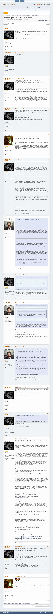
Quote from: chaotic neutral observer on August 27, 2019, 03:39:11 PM (28, 304)
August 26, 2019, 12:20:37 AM (19, 52)
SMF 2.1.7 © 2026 (5, 612)
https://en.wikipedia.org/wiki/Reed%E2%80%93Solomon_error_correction (28, 536)
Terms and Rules (44, 612)
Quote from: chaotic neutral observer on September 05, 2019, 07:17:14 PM (29, 415)
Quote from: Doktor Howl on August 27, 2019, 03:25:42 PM (27, 277)
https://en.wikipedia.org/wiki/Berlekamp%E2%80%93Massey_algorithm (28, 538)
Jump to (33, 605)
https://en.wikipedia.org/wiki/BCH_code (22, 537)
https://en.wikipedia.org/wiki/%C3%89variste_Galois (24, 534)
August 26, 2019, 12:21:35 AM (19, 78)
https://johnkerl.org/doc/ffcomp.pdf (21, 497)
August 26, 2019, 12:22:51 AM (19, 108)
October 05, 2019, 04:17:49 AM (20, 546)
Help (40, 612)
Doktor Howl (7, 216)
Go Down (5, 23)
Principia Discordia (9, 4)
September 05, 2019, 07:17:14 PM (20, 387)
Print (48, 23)
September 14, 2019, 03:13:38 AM (20, 438)
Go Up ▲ (49, 612)
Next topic (47, 20)
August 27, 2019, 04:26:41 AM (19, 159)
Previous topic (41, 20)
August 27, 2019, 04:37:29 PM (19, 346)
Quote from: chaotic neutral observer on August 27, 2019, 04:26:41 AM (28, 219)
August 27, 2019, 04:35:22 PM (19, 302)
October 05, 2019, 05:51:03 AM (20, 576)
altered (6, 134)
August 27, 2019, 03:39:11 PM (19, 274)
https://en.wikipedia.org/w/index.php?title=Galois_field (25, 535)
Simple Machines (10, 612)
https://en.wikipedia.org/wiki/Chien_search (22, 539)
